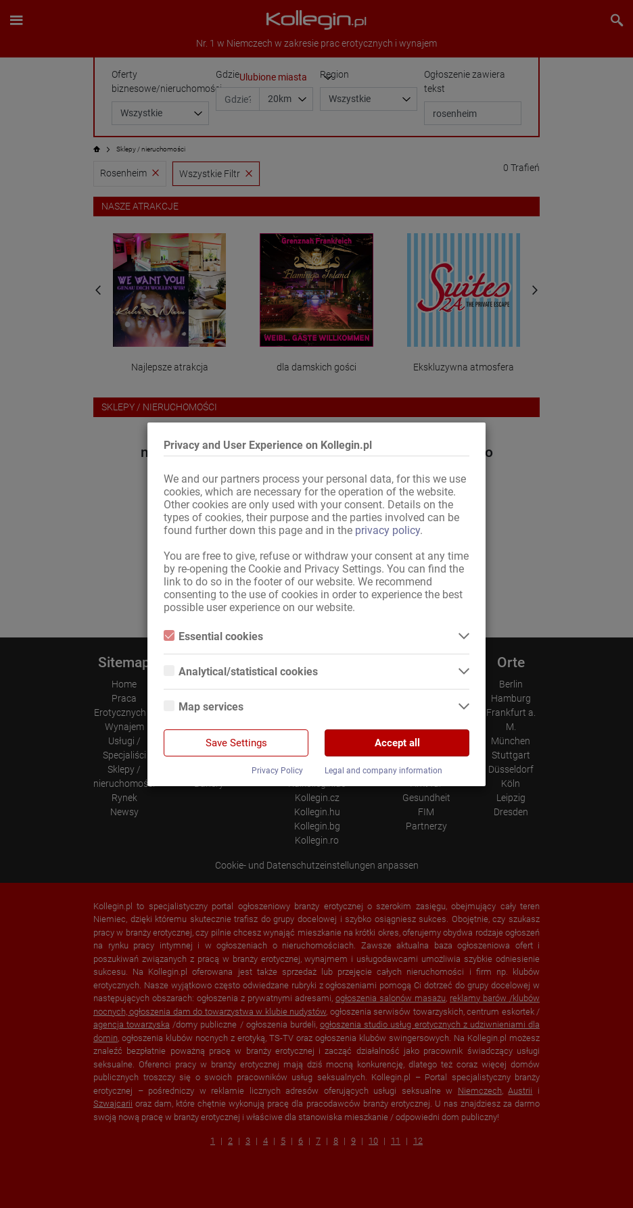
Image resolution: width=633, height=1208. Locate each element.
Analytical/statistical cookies (241, 671)
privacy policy (387, 530)
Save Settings (236, 743)
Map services (203, 706)
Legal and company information (383, 770)
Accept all (397, 743)
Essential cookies (213, 636)
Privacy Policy (277, 770)
